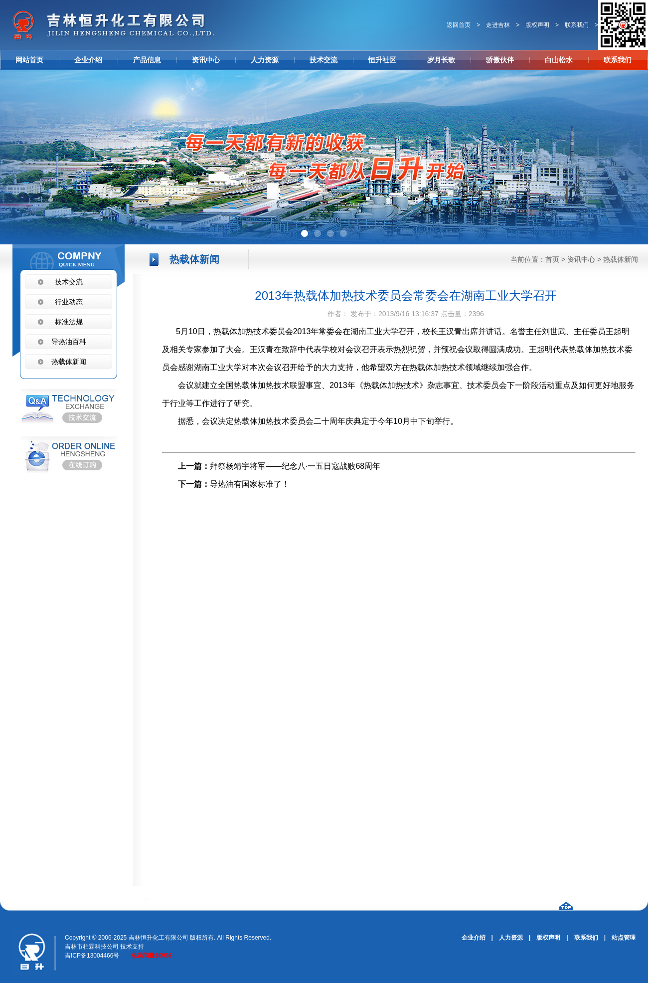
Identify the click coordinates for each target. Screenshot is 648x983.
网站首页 (29, 60)
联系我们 (577, 24)
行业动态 (69, 302)
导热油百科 (68, 342)
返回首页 (459, 24)
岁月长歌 (441, 60)
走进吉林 (498, 24)
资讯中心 (206, 60)
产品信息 (147, 60)
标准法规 (69, 322)
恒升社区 (382, 60)
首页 (552, 259)
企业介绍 (88, 60)
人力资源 (265, 60)
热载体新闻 (620, 259)
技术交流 (323, 60)
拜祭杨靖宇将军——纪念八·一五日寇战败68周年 (295, 466)
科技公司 (107, 946)
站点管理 (624, 937)
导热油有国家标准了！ (250, 484)
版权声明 (537, 24)
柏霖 (89, 946)
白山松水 (559, 60)
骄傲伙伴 (500, 60)
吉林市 (74, 946)
